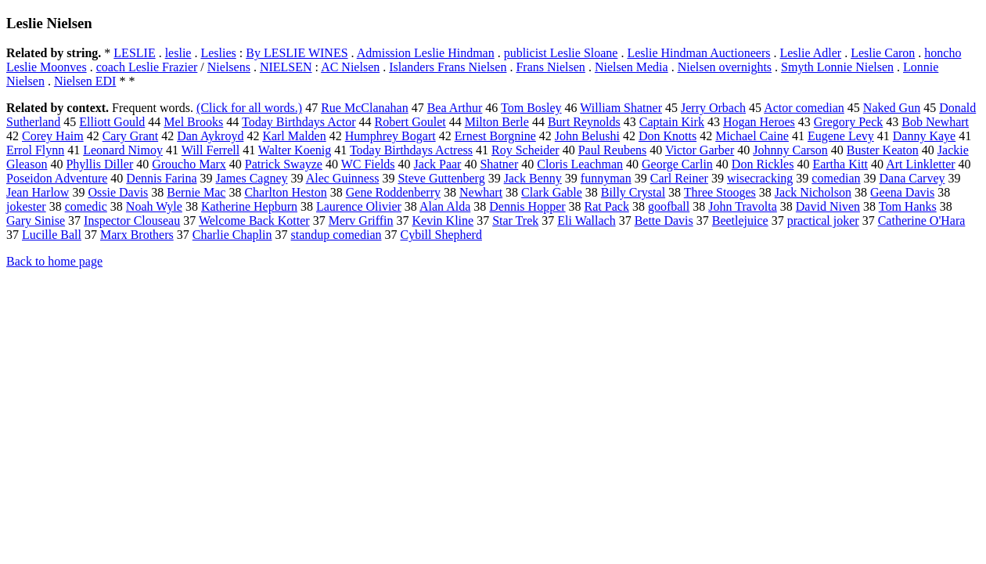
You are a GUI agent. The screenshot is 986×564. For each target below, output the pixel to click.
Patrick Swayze (283, 164)
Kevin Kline (442, 220)
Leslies (218, 53)
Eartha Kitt (840, 164)
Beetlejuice (740, 220)
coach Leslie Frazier (147, 67)
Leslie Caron (883, 53)
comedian (835, 178)
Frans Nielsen (550, 67)
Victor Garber (699, 150)
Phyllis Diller (99, 164)
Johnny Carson (790, 150)
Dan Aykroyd (210, 136)
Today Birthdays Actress (411, 150)
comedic (86, 206)
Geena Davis (902, 192)
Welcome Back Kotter (254, 220)
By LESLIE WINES (296, 53)
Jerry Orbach (713, 107)
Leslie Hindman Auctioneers (698, 53)
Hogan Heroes (759, 121)
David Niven (828, 206)
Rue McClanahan (364, 107)
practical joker (823, 220)
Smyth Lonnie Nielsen (837, 67)
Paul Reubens (612, 150)
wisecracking (760, 178)
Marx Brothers (137, 234)
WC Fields (368, 164)
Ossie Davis (118, 192)
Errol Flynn (35, 150)
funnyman (606, 178)
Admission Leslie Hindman (426, 53)
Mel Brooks (193, 121)
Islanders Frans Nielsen (447, 67)
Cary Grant (131, 136)
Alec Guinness (343, 178)
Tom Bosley (531, 107)
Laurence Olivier (358, 206)
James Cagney (252, 178)
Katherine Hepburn (249, 206)
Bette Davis (664, 220)
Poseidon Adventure (56, 178)
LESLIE (134, 53)
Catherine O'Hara (922, 220)
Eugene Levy (841, 136)
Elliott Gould (112, 121)
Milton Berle (497, 121)
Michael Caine (752, 136)
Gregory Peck (848, 121)
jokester (26, 206)
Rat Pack (607, 206)
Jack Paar (438, 164)
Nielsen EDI (85, 81)
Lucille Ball (51, 234)
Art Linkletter (920, 164)
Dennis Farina (161, 178)
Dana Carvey (912, 178)
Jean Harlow (37, 192)
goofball (668, 206)
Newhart (480, 192)
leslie (178, 53)
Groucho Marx (189, 164)
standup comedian (336, 234)
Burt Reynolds (584, 121)
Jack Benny (533, 178)
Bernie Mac (196, 192)
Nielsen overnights (725, 67)
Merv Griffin (361, 220)
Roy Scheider (525, 150)
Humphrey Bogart (390, 136)
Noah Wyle (154, 206)
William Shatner (621, 107)
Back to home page (54, 261)
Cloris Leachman (580, 164)
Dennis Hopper (527, 206)
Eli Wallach (586, 220)
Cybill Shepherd (440, 234)
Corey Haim (53, 136)
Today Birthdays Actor (299, 121)
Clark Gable (551, 192)
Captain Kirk (671, 121)
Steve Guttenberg (441, 178)
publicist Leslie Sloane (561, 53)
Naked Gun (891, 107)
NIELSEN (286, 67)
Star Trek (515, 220)
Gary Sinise (35, 220)
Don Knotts (667, 136)
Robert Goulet (410, 121)
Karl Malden (294, 136)
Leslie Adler (810, 53)
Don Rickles (763, 164)
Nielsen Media (631, 67)
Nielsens (228, 67)
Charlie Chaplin (232, 234)
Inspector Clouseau (132, 220)
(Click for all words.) (249, 107)
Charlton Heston (285, 192)
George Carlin (677, 164)
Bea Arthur (455, 107)
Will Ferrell (210, 150)
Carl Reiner (679, 178)
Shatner (499, 164)
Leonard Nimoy (123, 150)
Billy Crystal (633, 192)
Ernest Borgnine (495, 136)
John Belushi (587, 136)
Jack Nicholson (813, 192)
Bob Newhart (935, 121)
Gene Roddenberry (393, 192)
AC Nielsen (350, 67)
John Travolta (742, 206)
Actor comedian (804, 107)
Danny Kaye (924, 136)
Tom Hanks (908, 206)
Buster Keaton (883, 150)
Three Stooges (720, 192)
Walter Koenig (294, 150)
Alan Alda (444, 206)
